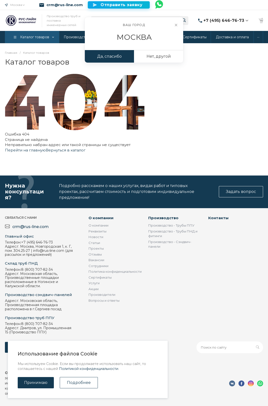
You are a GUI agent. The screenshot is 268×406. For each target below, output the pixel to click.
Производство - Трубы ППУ (171, 225)
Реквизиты (97, 231)
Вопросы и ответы (104, 300)
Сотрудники (98, 266)
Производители (102, 295)
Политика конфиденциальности (115, 271)
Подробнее (79, 382)
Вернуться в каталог (66, 150)
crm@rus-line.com (64, 5)
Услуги (94, 283)
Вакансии (96, 260)
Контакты (218, 218)
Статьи (94, 243)
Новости (96, 237)
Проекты (96, 248)
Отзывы (95, 254)
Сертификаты (100, 277)
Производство (163, 218)
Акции (94, 289)
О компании (101, 218)
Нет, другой (159, 56)
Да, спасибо (109, 56)
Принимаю (35, 382)
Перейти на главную (25, 150)
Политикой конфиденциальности (88, 368)
